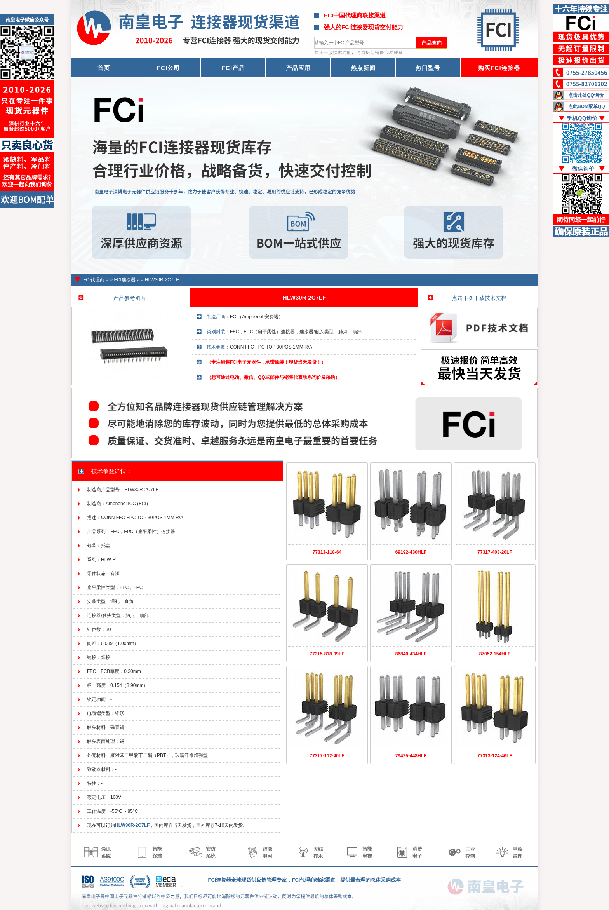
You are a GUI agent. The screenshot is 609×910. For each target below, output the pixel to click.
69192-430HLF (411, 552)
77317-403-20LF (494, 552)
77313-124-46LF (494, 755)
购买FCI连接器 (499, 68)
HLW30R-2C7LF (162, 279)
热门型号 (428, 68)
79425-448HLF (411, 755)
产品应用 (298, 68)
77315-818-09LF (327, 654)
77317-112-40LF (327, 755)
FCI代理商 (93, 279)
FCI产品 (233, 68)
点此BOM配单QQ (586, 106)
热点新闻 (363, 68)
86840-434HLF (411, 654)
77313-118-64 (327, 552)
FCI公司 (168, 68)
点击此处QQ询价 (586, 95)
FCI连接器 (124, 279)
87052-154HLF (495, 654)
